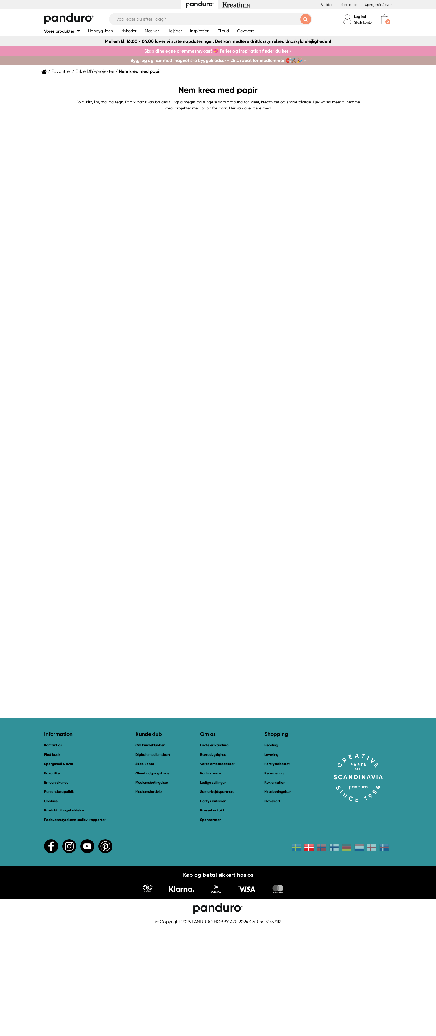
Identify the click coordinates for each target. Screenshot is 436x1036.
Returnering (274, 882)
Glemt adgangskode (152, 882)
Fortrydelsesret (277, 872)
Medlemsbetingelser (151, 891)
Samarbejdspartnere (217, 900)
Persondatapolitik (59, 900)
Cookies (51, 910)
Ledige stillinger (213, 891)
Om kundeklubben (150, 854)
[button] (62, 31)
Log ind (360, 16)
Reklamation (274, 891)
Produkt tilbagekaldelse (64, 919)
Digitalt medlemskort (152, 863)
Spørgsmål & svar (378, 5)
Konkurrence (210, 882)
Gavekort (272, 909)
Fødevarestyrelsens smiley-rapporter (75, 928)
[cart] (385, 19)
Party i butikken (213, 909)
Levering (271, 863)
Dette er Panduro (214, 854)
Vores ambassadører (217, 872)
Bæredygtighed (213, 863)
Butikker (327, 5)
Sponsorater (210, 928)
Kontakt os (349, 5)
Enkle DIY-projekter (94, 71)
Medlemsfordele (148, 900)
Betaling (271, 854)
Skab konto (363, 22)
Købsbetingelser (277, 900)
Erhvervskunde (56, 891)
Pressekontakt (212, 919)
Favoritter (61, 71)
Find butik (52, 863)
